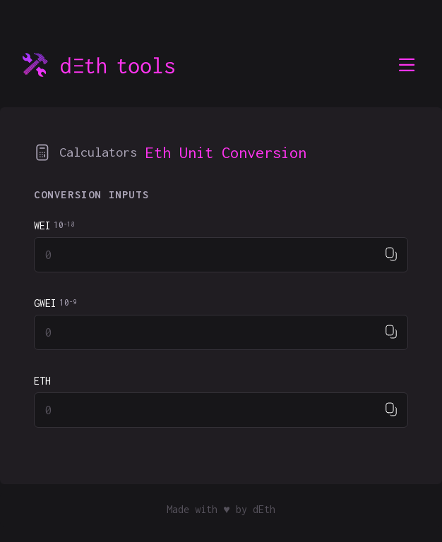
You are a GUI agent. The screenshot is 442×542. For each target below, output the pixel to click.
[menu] (406, 65)
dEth (264, 509)
